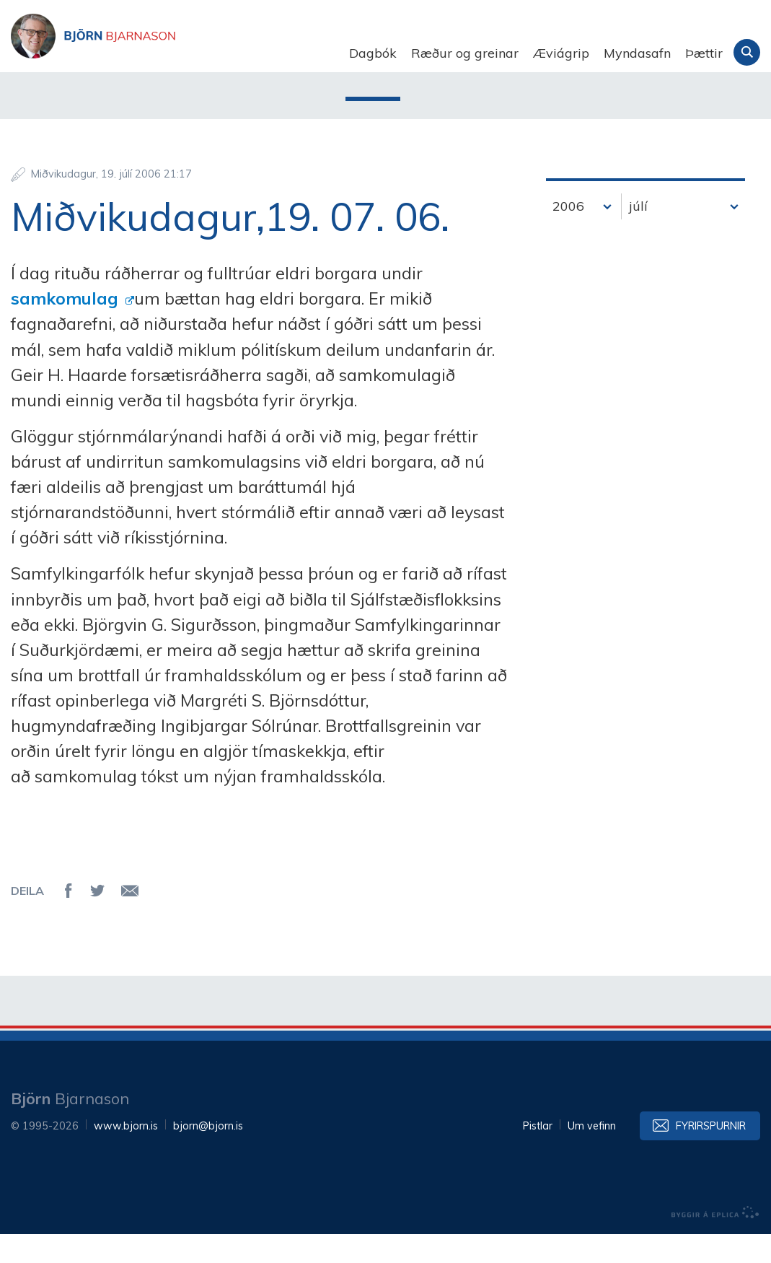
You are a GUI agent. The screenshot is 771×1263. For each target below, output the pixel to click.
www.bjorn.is (126, 1154)
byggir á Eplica (715, 1241)
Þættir (704, 53)
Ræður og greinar (465, 53)
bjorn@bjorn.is (208, 1154)
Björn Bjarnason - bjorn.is (155, 53)
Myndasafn (637, 53)
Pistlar (537, 1154)
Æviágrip (561, 53)
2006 (568, 235)
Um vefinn (592, 1154)
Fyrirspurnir (711, 1154)
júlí (638, 235)
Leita (746, 52)
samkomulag (67, 327)
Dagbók (373, 53)
